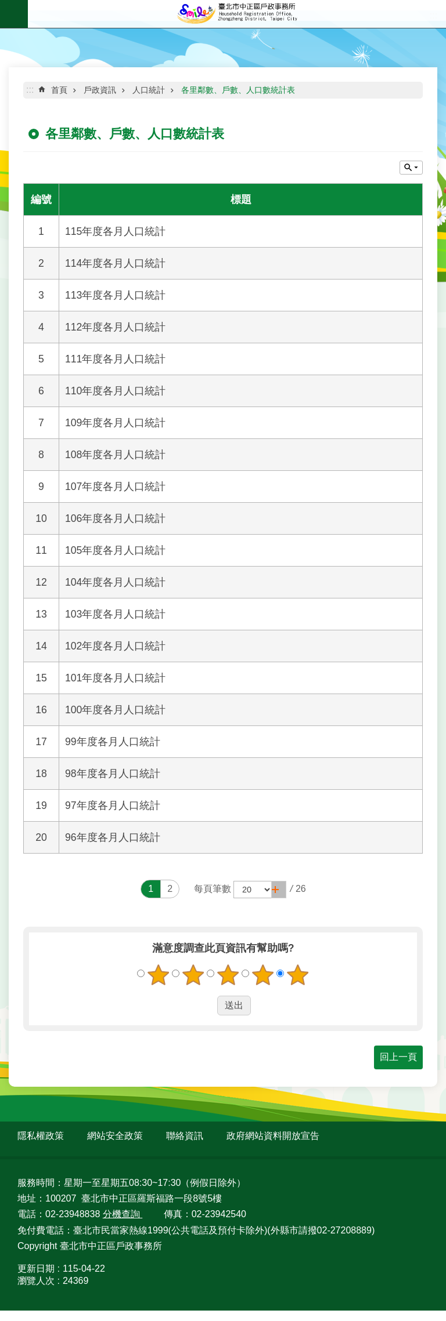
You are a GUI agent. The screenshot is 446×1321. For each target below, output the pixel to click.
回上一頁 (398, 1057)
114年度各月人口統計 (115, 263)
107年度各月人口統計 (115, 486)
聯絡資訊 (184, 1136)
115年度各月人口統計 (115, 231)
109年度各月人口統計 (115, 423)
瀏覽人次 (36, 1281)
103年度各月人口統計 (115, 614)
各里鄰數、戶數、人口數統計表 (238, 90)
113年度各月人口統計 (115, 295)
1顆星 (159, 975)
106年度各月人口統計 (115, 518)
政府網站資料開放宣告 (272, 1136)
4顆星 (263, 975)
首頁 (59, 90)
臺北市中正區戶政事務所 (237, 14)
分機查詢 (122, 1214)
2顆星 (193, 975)
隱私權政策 (40, 1136)
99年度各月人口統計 (112, 741)
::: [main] (30, 90)
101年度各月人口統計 (115, 678)
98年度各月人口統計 (112, 773)
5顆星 (298, 975)
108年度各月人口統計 (115, 454)
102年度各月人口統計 (115, 646)
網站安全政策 (115, 1136)
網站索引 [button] (14, 14)
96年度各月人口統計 (112, 837)
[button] (278, 889)
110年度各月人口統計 (115, 391)
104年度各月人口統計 (115, 582)
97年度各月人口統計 (112, 805)
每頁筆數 (212, 889)
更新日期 (36, 1268)
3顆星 (228, 975)
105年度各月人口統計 (115, 550)
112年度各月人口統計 (115, 327)
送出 (206, 1006)
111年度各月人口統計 (115, 359)
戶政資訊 (100, 90)
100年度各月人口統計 (115, 710)
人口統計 (148, 90)
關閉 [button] (411, 168)
